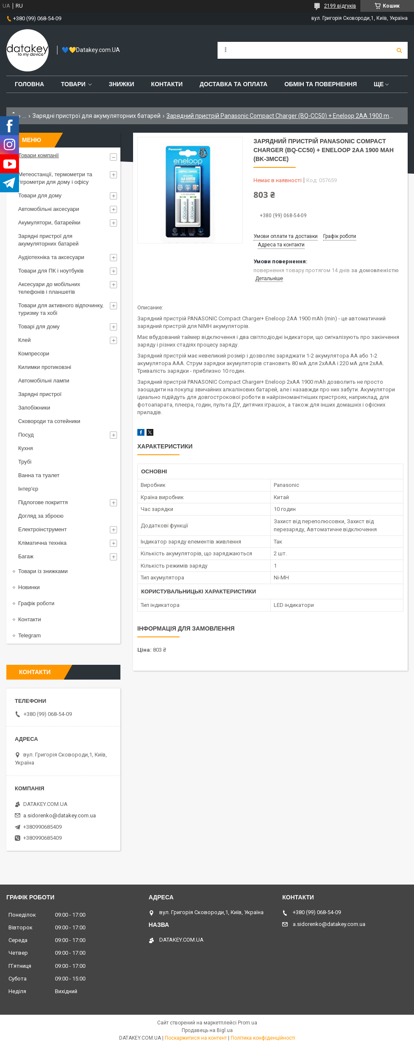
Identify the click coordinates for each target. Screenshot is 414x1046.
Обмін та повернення (320, 84)
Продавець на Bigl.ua (207, 1030)
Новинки (29, 587)
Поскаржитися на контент (196, 1038)
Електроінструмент (42, 529)
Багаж (25, 556)
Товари (73, 84)
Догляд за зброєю (40, 516)
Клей (24, 340)
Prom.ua (247, 1023)
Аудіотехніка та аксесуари (51, 257)
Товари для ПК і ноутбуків (51, 271)
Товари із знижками (43, 571)
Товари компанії (38, 155)
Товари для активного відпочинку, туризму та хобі (61, 309)
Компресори (33, 353)
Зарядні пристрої (40, 394)
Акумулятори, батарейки (49, 222)
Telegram (29, 635)
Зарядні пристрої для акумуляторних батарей (97, 115)
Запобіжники (34, 407)
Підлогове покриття (43, 502)
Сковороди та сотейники (49, 421)
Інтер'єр (28, 489)
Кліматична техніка (42, 543)
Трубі (24, 462)
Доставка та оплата (233, 84)
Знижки (121, 84)
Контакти (167, 84)
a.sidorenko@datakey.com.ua (59, 815)
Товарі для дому (39, 326)
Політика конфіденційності (263, 1038)
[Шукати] (399, 50)
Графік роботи (36, 603)
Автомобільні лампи (43, 380)
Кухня (25, 448)
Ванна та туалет (39, 475)
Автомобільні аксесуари (48, 209)
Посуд (26, 435)
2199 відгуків (340, 6)
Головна (29, 84)
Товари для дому (39, 195)
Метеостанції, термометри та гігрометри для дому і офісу (55, 178)
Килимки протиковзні (44, 367)
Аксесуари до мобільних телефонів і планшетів (49, 288)
